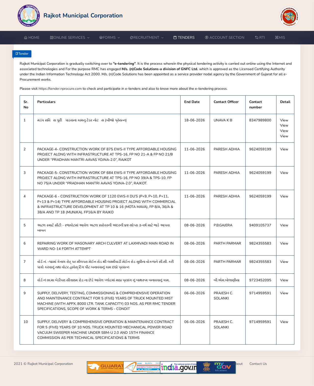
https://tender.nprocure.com (60, 88)
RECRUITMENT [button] (146, 37)
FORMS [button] (109, 37)
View (284, 120)
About (238, 363)
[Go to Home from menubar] (34, 37)
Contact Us (258, 363)
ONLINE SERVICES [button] (69, 37)
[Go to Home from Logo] (70, 15)
